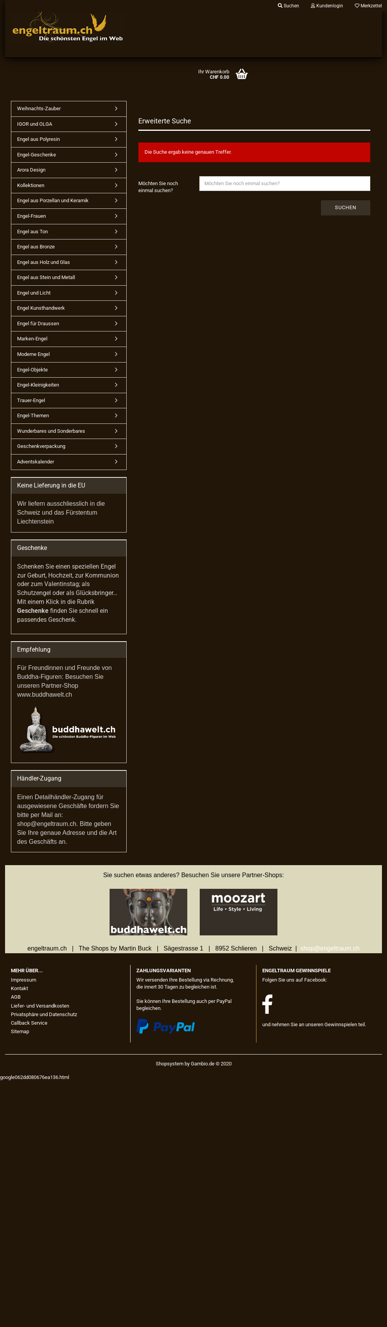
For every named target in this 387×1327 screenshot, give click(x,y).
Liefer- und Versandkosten (40, 1006)
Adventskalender (35, 462)
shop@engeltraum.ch (329, 948)
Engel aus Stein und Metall (46, 277)
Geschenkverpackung (41, 446)
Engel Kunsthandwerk (41, 308)
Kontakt (19, 988)
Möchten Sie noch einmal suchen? (158, 187)
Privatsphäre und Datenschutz (44, 1014)
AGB (16, 997)
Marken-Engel (32, 339)
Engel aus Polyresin (38, 139)
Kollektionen (30, 185)
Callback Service (29, 1023)
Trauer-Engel (31, 400)
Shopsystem (169, 1064)
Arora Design (31, 170)
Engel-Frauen (31, 216)
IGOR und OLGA (34, 124)
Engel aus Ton (32, 231)
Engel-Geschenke (36, 155)
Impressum (23, 980)
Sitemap (20, 1031)
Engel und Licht (34, 293)
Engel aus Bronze (36, 247)
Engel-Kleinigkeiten (38, 385)
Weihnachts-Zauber (39, 108)
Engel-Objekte (32, 370)
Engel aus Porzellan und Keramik (53, 200)
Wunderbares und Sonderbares (51, 431)
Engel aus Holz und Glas (43, 262)
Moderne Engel (33, 354)
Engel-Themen (33, 415)
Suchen (345, 207)
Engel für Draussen (38, 323)
